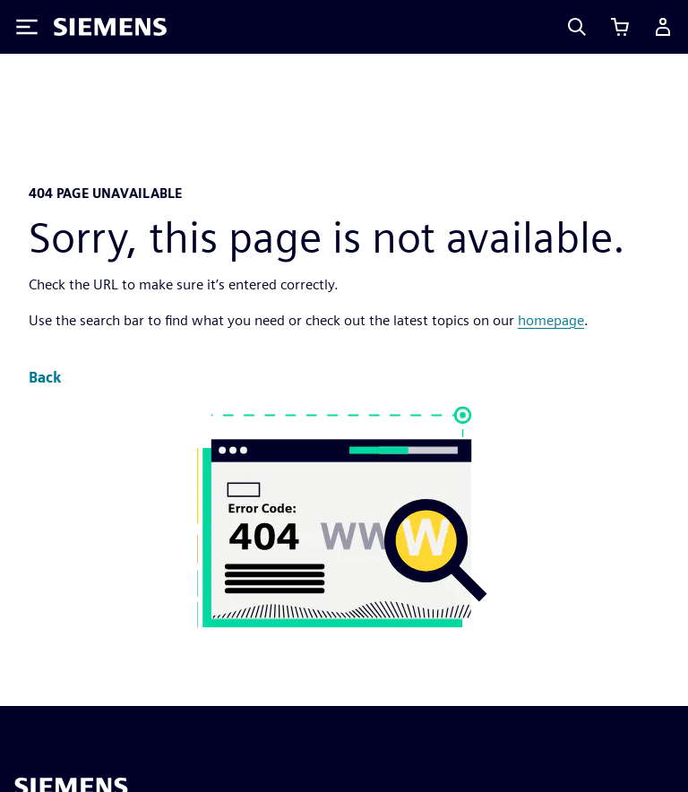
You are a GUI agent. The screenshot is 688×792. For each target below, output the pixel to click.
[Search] (577, 27)
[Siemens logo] (110, 27)
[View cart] (620, 27)
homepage (551, 320)
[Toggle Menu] (26, 26)
